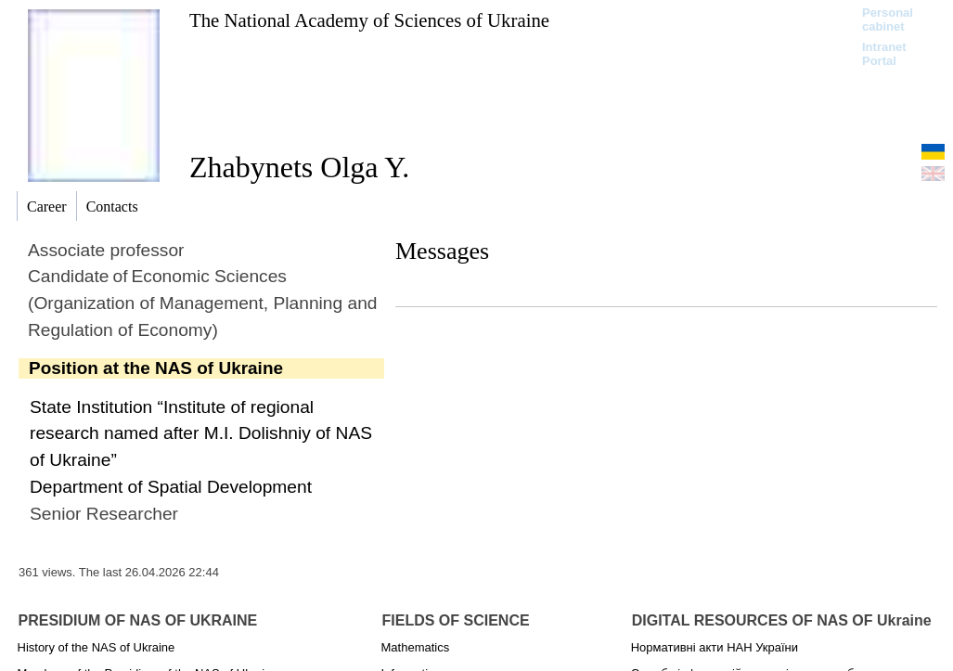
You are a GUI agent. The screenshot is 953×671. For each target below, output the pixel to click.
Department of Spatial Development (171, 487)
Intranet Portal (884, 54)
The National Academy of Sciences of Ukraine (369, 20)
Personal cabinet (887, 19)
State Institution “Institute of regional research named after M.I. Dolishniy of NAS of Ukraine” (201, 434)
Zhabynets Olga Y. (299, 167)
